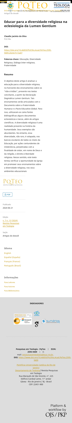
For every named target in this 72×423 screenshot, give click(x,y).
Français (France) (12, 261)
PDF (8, 194)
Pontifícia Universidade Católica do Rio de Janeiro (36, 366)
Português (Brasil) (12, 265)
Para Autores (9, 286)
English (7, 253)
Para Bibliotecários (11, 290)
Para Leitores (9, 282)
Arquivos (15, 10)
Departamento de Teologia (27, 370)
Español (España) (12, 257)
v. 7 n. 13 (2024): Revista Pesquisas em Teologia (42, 10)
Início (6, 10)
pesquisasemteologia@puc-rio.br (38, 354)
